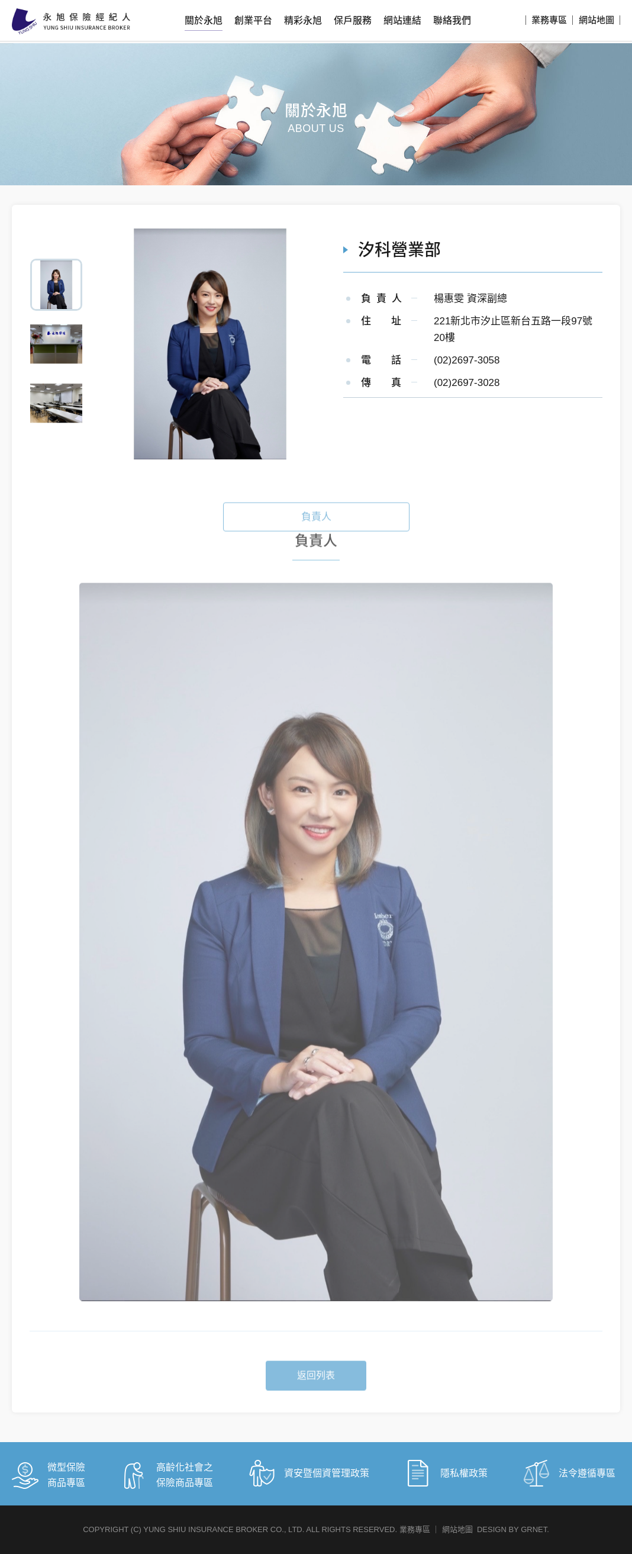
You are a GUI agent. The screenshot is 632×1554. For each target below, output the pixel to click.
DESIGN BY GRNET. (513, 1529)
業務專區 (549, 20)
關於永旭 (204, 20)
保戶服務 (353, 20)
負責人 (316, 535)
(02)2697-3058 (467, 360)
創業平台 (253, 20)
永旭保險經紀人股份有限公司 (71, 21)
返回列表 (316, 1394)
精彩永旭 (303, 20)
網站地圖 (596, 20)
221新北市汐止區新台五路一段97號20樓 (513, 329)
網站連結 (402, 20)
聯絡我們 (452, 20)
